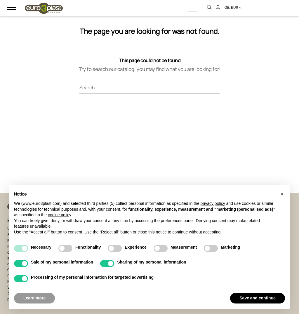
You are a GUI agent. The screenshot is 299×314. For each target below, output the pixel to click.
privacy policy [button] (213, 203)
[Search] (149, 85)
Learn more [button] (34, 298)
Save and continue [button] (257, 298)
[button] (282, 194)
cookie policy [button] (59, 214)
